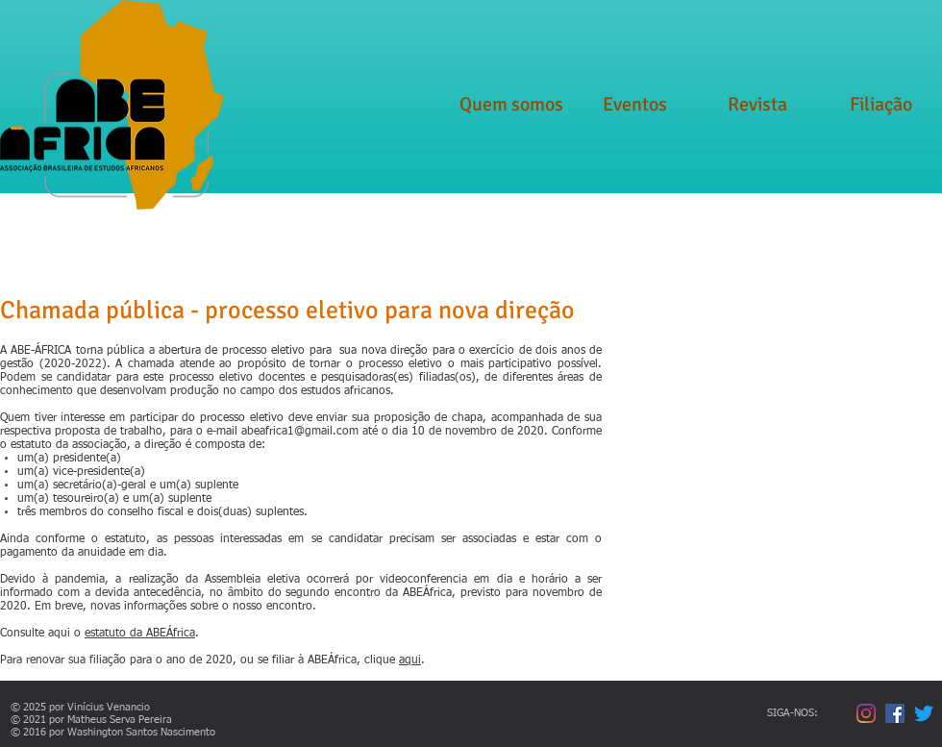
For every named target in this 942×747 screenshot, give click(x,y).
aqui (410, 660)
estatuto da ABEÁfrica (140, 633)
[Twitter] (923, 713)
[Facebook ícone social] (895, 713)
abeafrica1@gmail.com (300, 431)
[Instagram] (866, 713)
